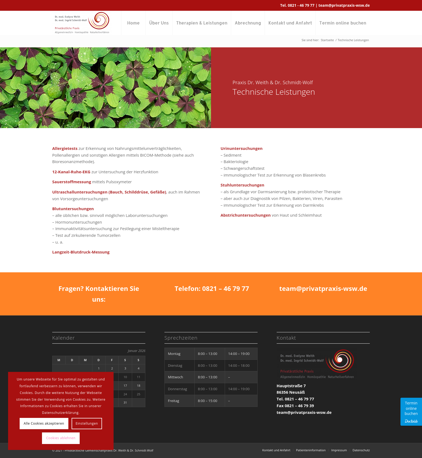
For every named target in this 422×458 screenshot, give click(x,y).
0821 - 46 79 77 (301, 5)
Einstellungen (87, 423)
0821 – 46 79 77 (225, 288)
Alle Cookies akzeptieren (44, 423)
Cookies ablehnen (60, 438)
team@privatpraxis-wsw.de (344, 5)
